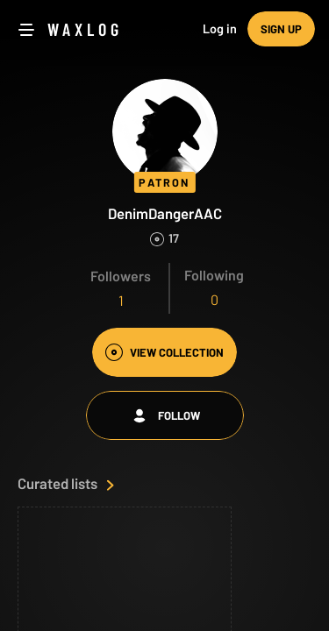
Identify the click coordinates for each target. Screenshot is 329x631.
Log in (220, 28)
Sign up (281, 29)
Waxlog (85, 28)
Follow (165, 415)
